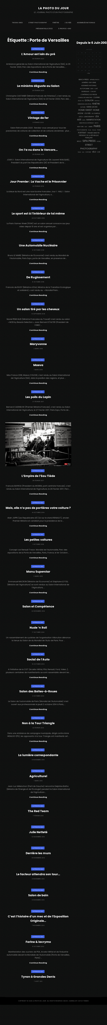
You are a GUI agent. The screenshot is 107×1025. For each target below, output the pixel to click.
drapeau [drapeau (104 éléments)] (97, 101)
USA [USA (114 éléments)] (83, 152)
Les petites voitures (38, 554)
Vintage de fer (38, 119)
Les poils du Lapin (38, 404)
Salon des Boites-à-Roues (38, 708)
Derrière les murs (38, 872)
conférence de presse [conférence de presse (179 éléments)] (89, 95)
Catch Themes (83, 1021)
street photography (37, 23)
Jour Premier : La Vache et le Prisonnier (38, 184)
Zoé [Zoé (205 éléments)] (98, 152)
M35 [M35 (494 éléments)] (79, 119)
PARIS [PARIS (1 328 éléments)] (97, 126)
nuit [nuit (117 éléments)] (86, 126)
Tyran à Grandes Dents (38, 997)
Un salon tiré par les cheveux (38, 315)
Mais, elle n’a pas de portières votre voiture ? (38, 519)
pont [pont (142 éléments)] (99, 130)
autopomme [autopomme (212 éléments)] (84, 89)
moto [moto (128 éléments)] (96, 123)
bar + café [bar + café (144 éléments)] (94, 88)
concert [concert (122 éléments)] (93, 91)
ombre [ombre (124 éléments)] (90, 126)
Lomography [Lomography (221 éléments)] (89, 116)
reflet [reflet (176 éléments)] (79, 141)
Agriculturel (38, 795)
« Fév (88, 73)
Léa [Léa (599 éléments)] (97, 116)
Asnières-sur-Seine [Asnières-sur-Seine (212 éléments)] (89, 82)
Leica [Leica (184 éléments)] (81, 117)
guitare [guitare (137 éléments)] (82, 107)
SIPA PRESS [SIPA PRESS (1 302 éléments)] (89, 141)
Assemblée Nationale (86, 23)
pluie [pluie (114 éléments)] (89, 130)
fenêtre (56, 23)
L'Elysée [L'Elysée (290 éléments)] (87, 113)
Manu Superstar (38, 586)
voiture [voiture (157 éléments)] (88, 152)
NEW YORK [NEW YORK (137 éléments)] (80, 126)
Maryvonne (38, 351)
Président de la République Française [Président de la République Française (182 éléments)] (89, 136)
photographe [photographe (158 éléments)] (82, 130)
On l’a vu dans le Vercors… (38, 152)
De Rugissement (38, 282)
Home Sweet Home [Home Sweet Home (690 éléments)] (88, 109)
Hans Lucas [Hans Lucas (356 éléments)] (92, 107)
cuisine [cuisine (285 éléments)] (96, 97)
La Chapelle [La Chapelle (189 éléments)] (96, 113)
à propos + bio (64, 29)
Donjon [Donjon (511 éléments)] (89, 100)
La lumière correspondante (38, 774)
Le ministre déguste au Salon (38, 86)
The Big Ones (17, 23)
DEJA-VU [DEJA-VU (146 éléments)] (81, 101)
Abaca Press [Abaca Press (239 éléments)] (83, 79)
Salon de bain (38, 914)
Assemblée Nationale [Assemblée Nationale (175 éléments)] (88, 86)
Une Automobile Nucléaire (38, 250)
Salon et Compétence (38, 622)
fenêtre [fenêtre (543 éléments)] (96, 103)
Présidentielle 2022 (44, 29)
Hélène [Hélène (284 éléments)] (80, 113)
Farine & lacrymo (38, 961)
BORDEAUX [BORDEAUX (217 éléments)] (85, 91)
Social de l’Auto (38, 676)
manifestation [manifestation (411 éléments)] (93, 119)
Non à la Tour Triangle (38, 741)
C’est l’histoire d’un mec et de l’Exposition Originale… (38, 938)
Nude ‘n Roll (38, 643)
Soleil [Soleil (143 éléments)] (99, 141)
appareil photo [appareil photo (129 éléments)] (94, 79)
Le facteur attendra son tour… (38, 893)
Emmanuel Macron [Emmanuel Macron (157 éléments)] (84, 104)
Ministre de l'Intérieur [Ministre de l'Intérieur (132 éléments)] (86, 123)
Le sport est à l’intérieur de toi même (38, 217)
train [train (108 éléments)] (79, 152)
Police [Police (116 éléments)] (94, 130)
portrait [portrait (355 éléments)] (82, 132)
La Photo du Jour (53, 8)
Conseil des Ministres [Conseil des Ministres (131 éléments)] (85, 97)
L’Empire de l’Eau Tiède (38, 484)
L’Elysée (68, 23)
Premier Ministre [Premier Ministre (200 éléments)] (93, 133)
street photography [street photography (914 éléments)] (88, 146)
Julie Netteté (38, 851)
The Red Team (38, 830)
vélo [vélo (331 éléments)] (94, 152)
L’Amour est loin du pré (38, 54)
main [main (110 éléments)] (83, 120)
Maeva (38, 372)
